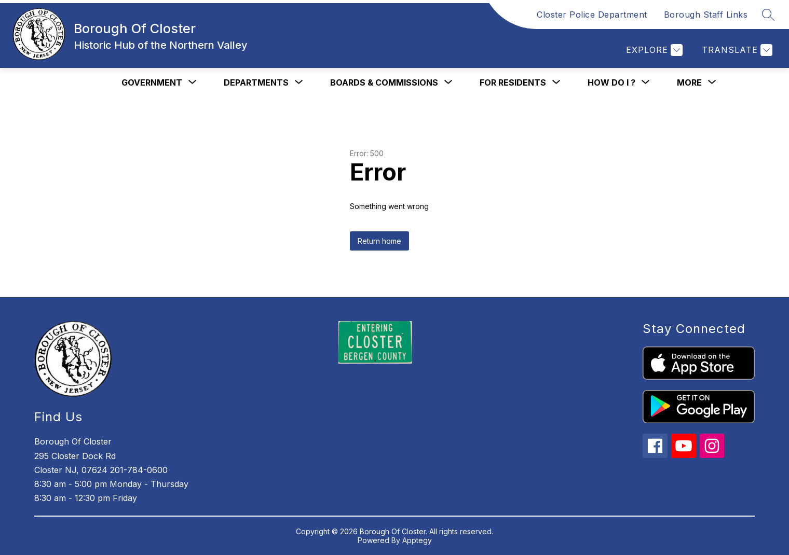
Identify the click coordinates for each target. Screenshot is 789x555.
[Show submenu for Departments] (256, 82)
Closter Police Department (592, 14)
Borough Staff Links (706, 14)
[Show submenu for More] (689, 82)
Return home (379, 241)
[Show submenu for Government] (151, 82)
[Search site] (768, 14)
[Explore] (653, 50)
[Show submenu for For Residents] (513, 82)
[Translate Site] (735, 50)
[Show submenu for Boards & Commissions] (384, 82)
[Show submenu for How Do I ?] (611, 82)
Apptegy (417, 540)
